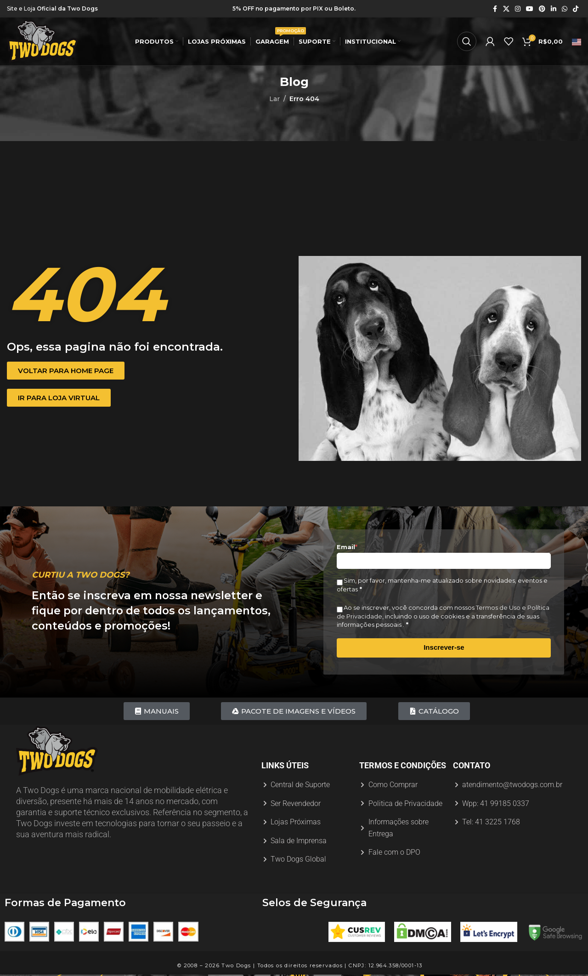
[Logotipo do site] (42, 41)
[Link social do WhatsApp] (564, 9)
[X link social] (506, 9)
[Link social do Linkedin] (553, 9)
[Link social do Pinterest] (542, 9)
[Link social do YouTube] (529, 9)
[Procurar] (466, 41)
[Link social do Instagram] (517, 9)
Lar (274, 99)
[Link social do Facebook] (494, 9)
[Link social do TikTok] (575, 9)
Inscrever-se (444, 647)
